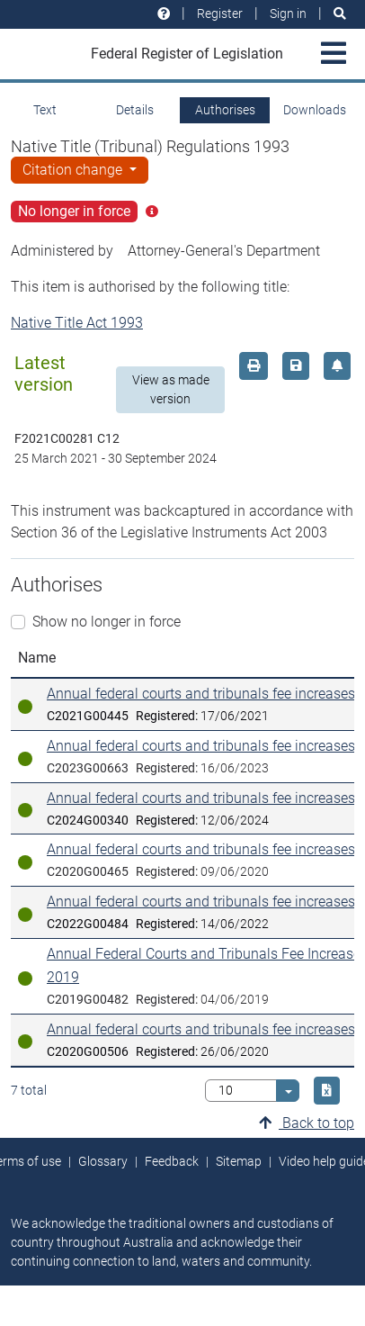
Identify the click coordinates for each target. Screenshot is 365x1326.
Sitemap (239, 1161)
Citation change (74, 169)
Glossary (103, 1161)
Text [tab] (45, 110)
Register (220, 13)
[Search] (339, 14)
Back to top (306, 1123)
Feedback (172, 1161)
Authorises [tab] (225, 110)
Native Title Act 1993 (77, 322)
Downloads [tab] (314, 110)
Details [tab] (135, 110)
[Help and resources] (163, 14)
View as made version (170, 389)
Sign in (288, 13)
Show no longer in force (106, 621)
